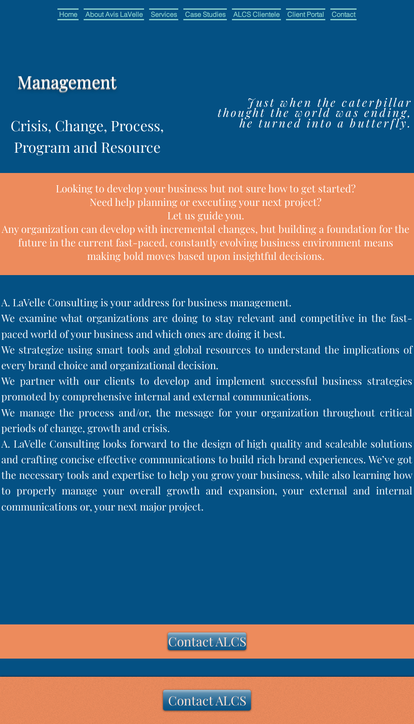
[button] (164, 14)
